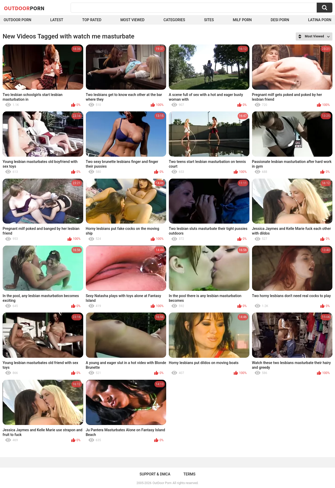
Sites (209, 20)
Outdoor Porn (17, 20)
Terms (189, 474)
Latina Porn (319, 20)
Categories (174, 20)
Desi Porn (280, 20)
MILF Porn (242, 20)
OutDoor (24, 8)
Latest (56, 20)
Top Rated (91, 20)
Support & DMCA (154, 474)
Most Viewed (132, 20)
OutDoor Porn (162, 483)
